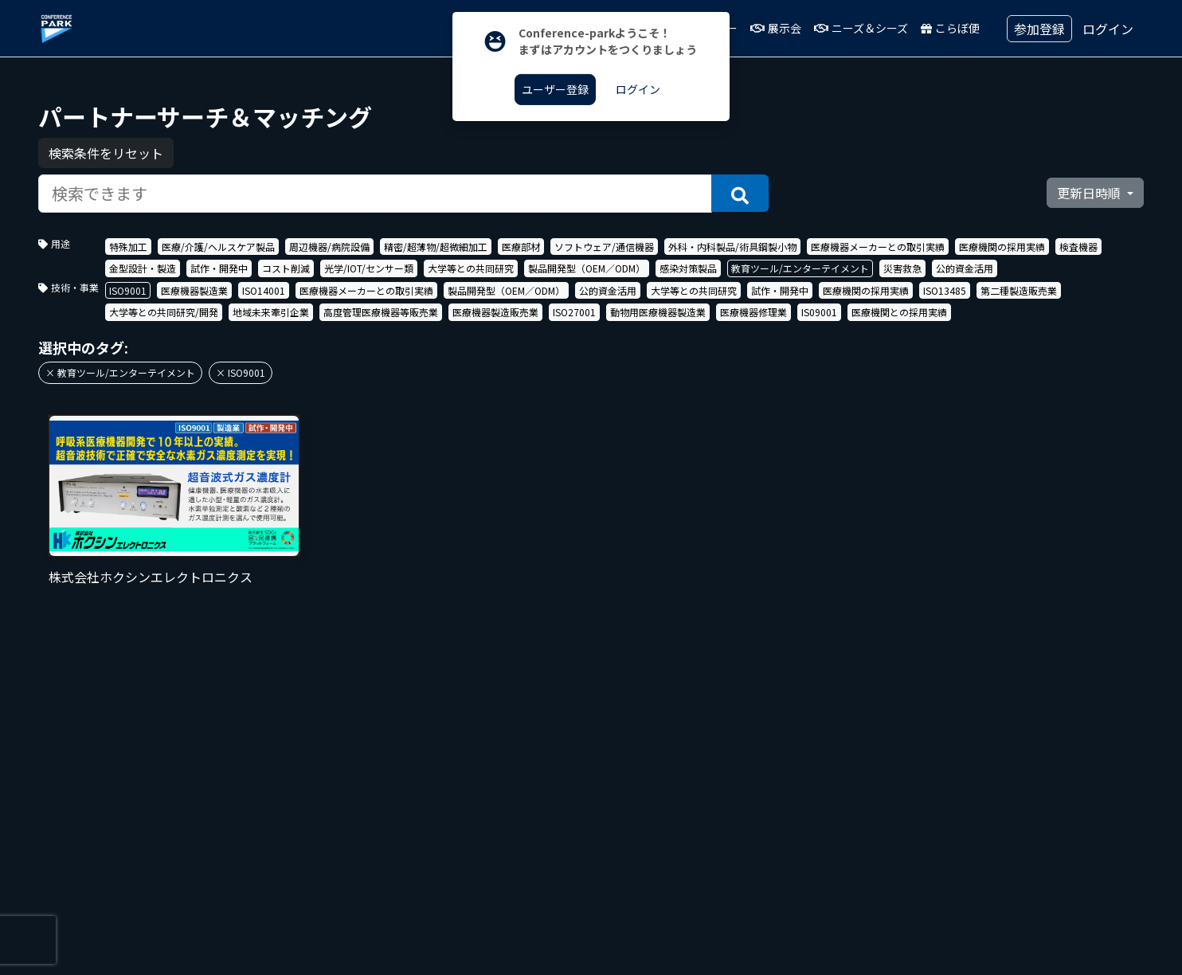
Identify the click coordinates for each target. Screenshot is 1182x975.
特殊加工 (128, 246)
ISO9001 (128, 290)
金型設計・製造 (142, 268)
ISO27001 (574, 312)
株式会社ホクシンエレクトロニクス (150, 576)
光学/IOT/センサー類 (368, 268)
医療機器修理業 (753, 312)
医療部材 (521, 246)
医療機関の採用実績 (1002, 246)
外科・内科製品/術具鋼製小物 (732, 246)
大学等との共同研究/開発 (163, 312)
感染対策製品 (688, 268)
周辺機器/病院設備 (329, 246)
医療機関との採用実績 (899, 312)
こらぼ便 (950, 28)
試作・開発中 (219, 268)
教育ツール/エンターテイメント (800, 268)
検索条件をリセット (106, 152)
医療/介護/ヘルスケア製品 (218, 246)
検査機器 (1078, 246)
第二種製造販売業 (1018, 290)
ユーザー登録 (555, 89)
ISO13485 (944, 290)
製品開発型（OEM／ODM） (586, 268)
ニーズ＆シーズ (861, 28)
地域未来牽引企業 (271, 312)
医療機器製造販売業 (495, 312)
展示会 (775, 28)
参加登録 (1039, 28)
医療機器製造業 (194, 290)
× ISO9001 (240, 372)
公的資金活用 (964, 268)
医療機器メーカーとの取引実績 (878, 246)
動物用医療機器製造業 (658, 312)
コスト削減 (286, 268)
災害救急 (902, 268)
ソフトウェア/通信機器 (604, 246)
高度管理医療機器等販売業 (380, 312)
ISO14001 (263, 290)
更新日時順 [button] (1090, 192)
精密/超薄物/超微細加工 (435, 246)
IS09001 (819, 312)
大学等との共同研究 (471, 268)
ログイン (1107, 28)
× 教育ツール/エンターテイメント (120, 372)
